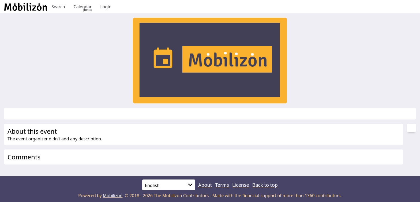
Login (105, 7)
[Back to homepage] (25, 7)
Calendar (83, 6)
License (240, 185)
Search (58, 7)
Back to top (265, 185)
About (205, 185)
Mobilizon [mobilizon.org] (113, 196)
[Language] (168, 184)
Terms (222, 185)
